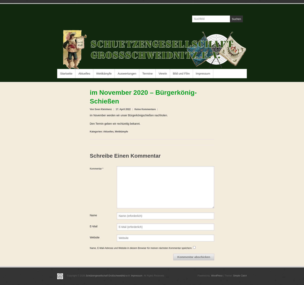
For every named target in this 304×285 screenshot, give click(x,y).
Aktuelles (84, 73)
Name (93, 215)
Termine (147, 73)
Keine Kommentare (145, 109)
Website (94, 237)
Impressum (203, 73)
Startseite (66, 73)
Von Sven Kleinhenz (101, 109)
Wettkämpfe (104, 73)
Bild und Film (181, 73)
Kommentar (96, 168)
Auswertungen (127, 73)
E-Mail (94, 226)
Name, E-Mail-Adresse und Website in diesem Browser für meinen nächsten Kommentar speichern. (141, 248)
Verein (163, 73)
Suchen (236, 19)
